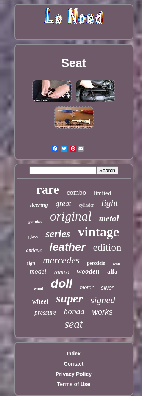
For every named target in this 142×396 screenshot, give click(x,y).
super (69, 298)
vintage (98, 232)
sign (31, 263)
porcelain (96, 263)
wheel (40, 301)
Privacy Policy (74, 374)
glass (33, 236)
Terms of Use (74, 384)
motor (87, 287)
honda (74, 311)
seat (73, 324)
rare (47, 189)
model (38, 271)
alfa (112, 271)
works (102, 311)
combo (76, 192)
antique (34, 250)
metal (109, 218)
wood (38, 288)
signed (103, 300)
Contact (73, 364)
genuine (35, 221)
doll (61, 283)
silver (107, 288)
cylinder (86, 205)
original (71, 216)
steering (39, 205)
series (57, 233)
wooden (88, 271)
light (109, 203)
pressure (45, 312)
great (63, 203)
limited (102, 193)
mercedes (61, 260)
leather (67, 247)
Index (74, 354)
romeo (61, 272)
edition (107, 247)
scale (117, 264)
